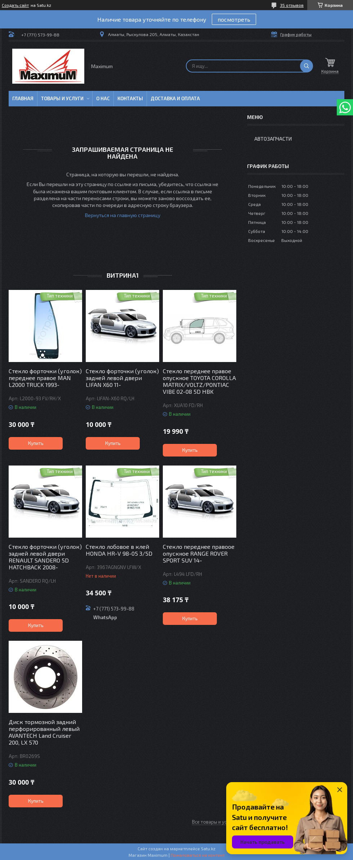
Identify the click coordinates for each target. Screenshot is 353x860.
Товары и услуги (62, 98)
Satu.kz (208, 848)
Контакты (130, 98)
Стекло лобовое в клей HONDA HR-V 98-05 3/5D (119, 550)
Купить (36, 443)
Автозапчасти (273, 139)
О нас (103, 98)
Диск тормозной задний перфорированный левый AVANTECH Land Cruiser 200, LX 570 (44, 732)
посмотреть (234, 19)
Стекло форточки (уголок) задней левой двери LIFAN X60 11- (122, 377)
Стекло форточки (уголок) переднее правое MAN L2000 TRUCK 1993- (45, 377)
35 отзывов (292, 5)
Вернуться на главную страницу (122, 215)
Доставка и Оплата (175, 98)
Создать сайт (15, 5)
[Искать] (306, 65)
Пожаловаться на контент (198, 854)
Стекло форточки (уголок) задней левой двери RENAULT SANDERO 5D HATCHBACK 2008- (45, 556)
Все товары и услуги (214, 822)
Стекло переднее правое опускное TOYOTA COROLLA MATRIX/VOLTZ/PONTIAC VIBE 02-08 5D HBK (199, 381)
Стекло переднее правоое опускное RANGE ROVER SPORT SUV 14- (198, 553)
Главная (22, 98)
